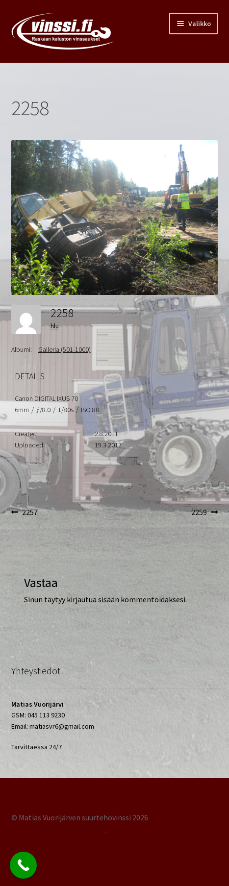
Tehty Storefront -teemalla (57, 830)
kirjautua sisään (93, 599)
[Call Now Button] (23, 865)
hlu (55, 325)
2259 (204, 512)
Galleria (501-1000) (64, 349)
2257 (30, 512)
